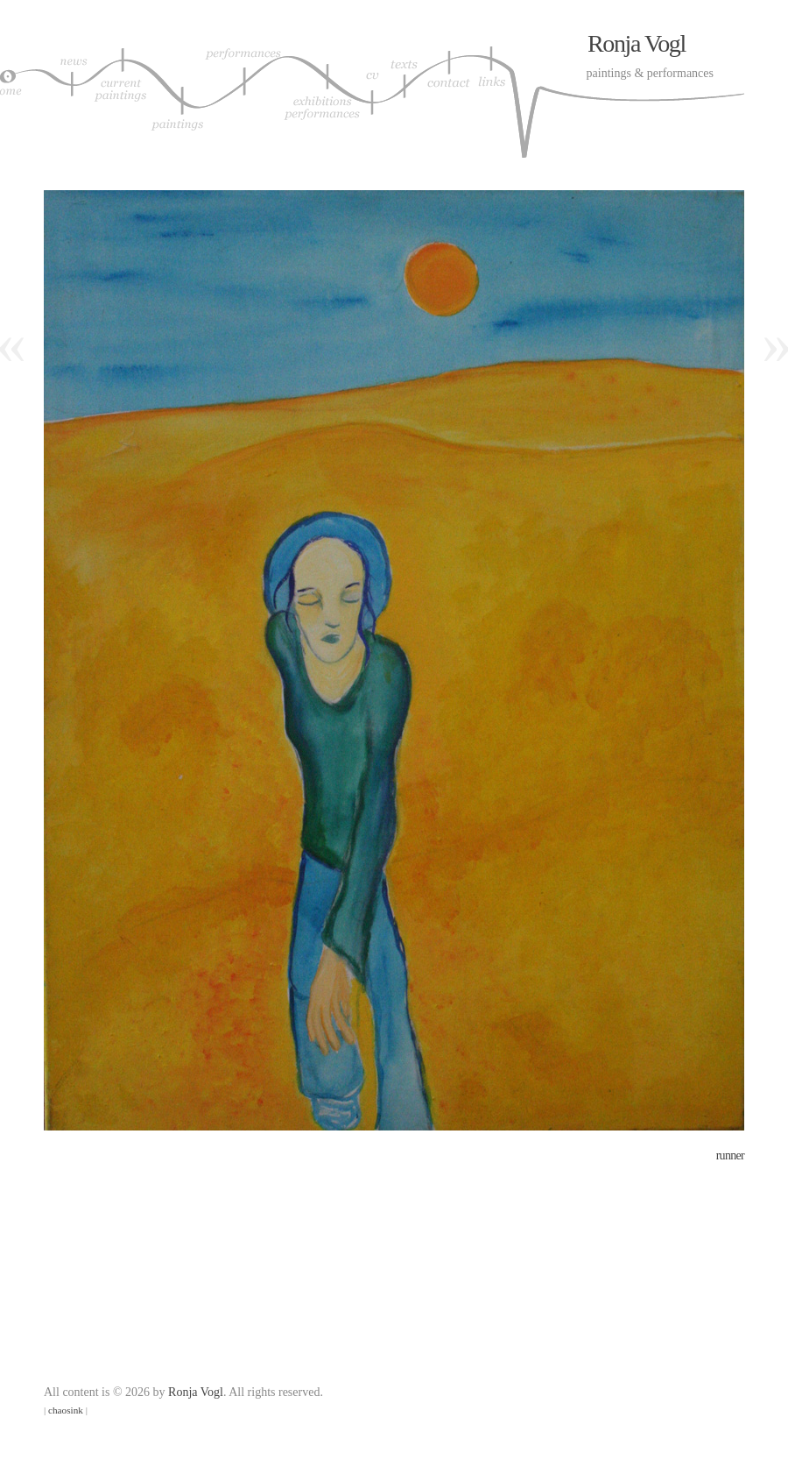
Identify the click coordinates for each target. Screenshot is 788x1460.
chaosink (65, 1410)
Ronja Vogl (636, 43)
